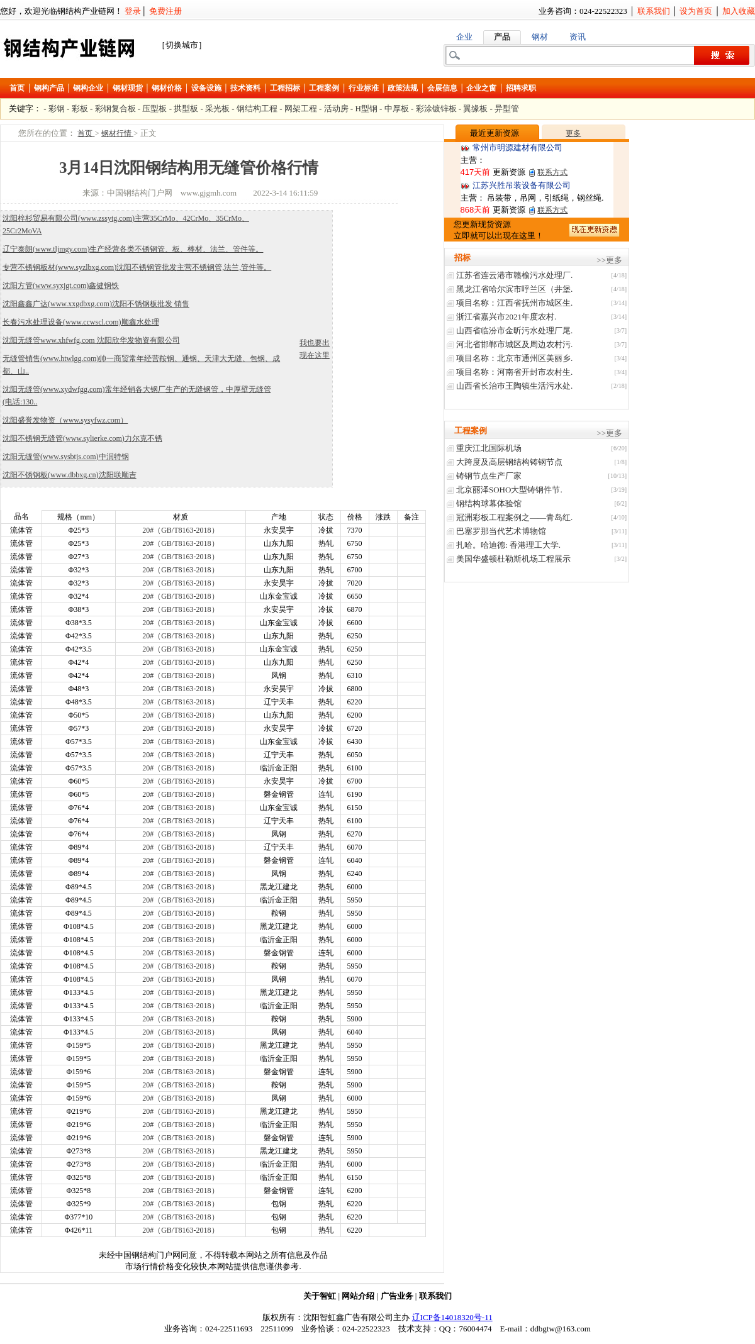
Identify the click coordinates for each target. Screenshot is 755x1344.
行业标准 (364, 88)
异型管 (507, 108)
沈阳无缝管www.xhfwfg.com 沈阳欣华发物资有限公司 (91, 340)
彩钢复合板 (115, 108)
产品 (502, 37)
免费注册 (165, 11)
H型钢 (366, 108)
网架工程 (300, 108)
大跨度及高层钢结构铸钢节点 (509, 462)
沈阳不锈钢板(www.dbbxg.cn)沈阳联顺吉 (70, 474)
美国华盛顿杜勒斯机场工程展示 (513, 559)
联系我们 (653, 11)
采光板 (217, 108)
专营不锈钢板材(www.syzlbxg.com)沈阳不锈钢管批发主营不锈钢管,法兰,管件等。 (137, 267)
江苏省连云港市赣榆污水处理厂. (514, 275)
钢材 (540, 37)
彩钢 (56, 108)
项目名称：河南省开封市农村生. (514, 372)
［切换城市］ (181, 45)
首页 (17, 88)
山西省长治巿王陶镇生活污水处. (514, 386)
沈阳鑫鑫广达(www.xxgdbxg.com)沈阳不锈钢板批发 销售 (96, 303)
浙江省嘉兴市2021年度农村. (506, 316)
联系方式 (552, 172)
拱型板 (186, 108)
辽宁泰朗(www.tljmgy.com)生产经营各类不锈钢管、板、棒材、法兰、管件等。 (133, 249)
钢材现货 (128, 88)
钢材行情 (117, 133)
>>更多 (609, 260)
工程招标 (285, 88)
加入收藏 (738, 11)
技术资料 (245, 88)
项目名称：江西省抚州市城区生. (514, 303)
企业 (464, 37)
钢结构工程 (257, 108)
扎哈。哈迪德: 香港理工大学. (508, 545)
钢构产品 (49, 88)
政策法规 (403, 88)
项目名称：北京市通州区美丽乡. (514, 358)
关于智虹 (319, 1296)
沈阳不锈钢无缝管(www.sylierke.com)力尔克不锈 (82, 438)
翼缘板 (475, 108)
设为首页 (696, 11)
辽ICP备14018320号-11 (452, 1317)
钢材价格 (167, 88)
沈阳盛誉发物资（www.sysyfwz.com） (65, 420)
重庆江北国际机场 (489, 448)
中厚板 (396, 108)
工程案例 (324, 88)
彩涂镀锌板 (436, 108)
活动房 (336, 108)
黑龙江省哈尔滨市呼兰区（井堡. (514, 289)
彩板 (80, 108)
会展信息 (442, 88)
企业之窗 (481, 88)
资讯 (577, 37)
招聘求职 (521, 88)
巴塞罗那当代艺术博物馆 (501, 531)
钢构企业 (88, 88)
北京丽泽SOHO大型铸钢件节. (509, 489)
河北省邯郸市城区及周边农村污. (514, 344)
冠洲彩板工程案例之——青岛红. (514, 517)
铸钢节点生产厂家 (489, 475)
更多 (573, 133)
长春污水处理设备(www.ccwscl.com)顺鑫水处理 (81, 322)
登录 (133, 11)
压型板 (154, 108)
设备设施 (206, 88)
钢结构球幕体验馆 (489, 503)
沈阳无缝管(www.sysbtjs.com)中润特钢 (66, 456)
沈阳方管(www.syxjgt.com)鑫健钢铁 (61, 285)
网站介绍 (358, 1296)
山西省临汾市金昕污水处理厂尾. (514, 330)
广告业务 (397, 1296)
